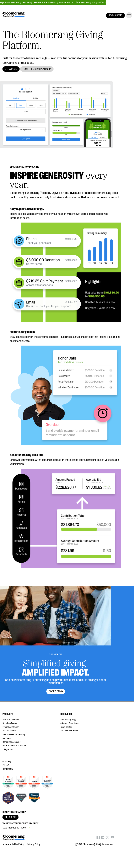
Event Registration (10, 727)
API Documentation (69, 730)
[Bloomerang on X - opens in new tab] (107, 838)
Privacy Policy (33, 844)
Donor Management (11, 742)
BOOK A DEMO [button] (115, 15)
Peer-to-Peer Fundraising (13, 734)
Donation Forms (9, 723)
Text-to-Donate (9, 730)
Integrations (7, 749)
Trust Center (66, 727)
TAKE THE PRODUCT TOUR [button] (14, 827)
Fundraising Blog (68, 719)
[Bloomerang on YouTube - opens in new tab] (112, 838)
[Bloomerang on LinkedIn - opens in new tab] (102, 838)
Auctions (6, 738)
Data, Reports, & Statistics (14, 745)
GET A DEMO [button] (11, 69)
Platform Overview (10, 719)
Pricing (5, 765)
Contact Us (7, 769)
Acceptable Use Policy (13, 844)
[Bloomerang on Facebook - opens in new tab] (98, 838)
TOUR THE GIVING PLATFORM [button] (36, 69)
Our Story (6, 761)
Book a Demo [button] (56, 691)
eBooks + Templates (69, 723)
